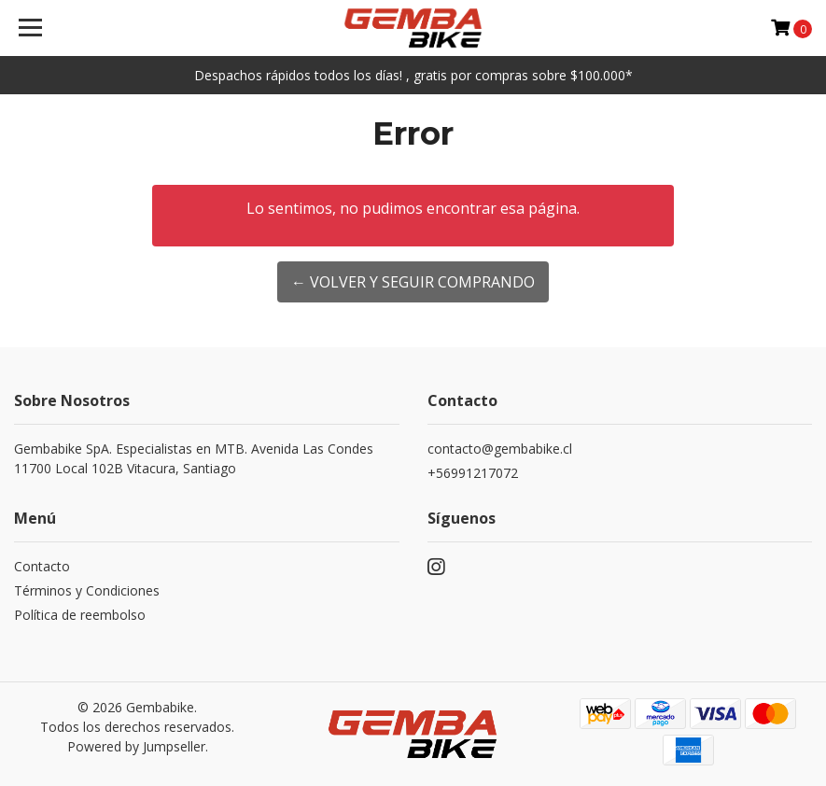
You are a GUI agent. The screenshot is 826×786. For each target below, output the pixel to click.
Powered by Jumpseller (136, 746)
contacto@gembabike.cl (499, 448)
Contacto (42, 566)
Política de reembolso (80, 615)
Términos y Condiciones (87, 590)
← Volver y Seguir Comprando (413, 282)
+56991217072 (472, 473)
